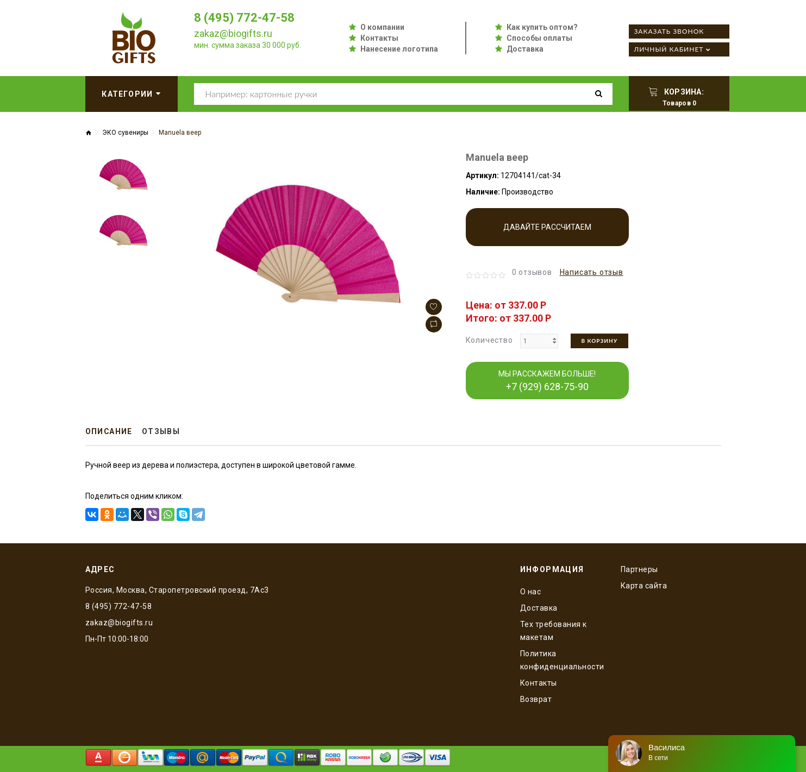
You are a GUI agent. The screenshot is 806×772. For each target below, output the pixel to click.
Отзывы (162, 432)
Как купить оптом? (542, 27)
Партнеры (639, 569)
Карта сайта (644, 585)
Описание (109, 432)
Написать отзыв (591, 272)
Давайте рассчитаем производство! (547, 234)
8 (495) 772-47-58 (244, 17)
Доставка (525, 49)
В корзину (600, 340)
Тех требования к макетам (553, 631)
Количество (489, 340)
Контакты (379, 38)
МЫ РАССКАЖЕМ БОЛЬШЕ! (547, 380)
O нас (530, 591)
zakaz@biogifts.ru (233, 33)
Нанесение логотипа (399, 49)
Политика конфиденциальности (562, 660)
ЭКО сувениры (125, 132)
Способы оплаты (539, 38)
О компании (382, 27)
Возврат (536, 699)
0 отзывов (532, 272)
